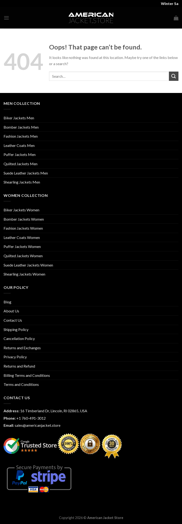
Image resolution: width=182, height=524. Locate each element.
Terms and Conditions (21, 384)
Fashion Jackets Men (21, 136)
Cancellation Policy (19, 338)
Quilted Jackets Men (20, 163)
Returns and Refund (19, 366)
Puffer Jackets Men (20, 154)
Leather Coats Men (19, 145)
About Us (11, 311)
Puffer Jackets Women (22, 246)
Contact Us (13, 320)
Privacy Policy (15, 356)
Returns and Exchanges (22, 347)
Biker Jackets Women (21, 210)
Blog (7, 302)
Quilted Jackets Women (23, 255)
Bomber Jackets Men (21, 127)
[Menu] (6, 18)
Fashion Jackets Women (23, 228)
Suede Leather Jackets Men (26, 173)
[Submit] (173, 76)
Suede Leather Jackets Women (28, 265)
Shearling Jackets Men (22, 182)
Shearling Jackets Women (24, 274)
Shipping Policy (16, 329)
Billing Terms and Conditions (27, 375)
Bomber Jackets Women (24, 219)
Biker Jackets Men (19, 118)
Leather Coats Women (22, 237)
